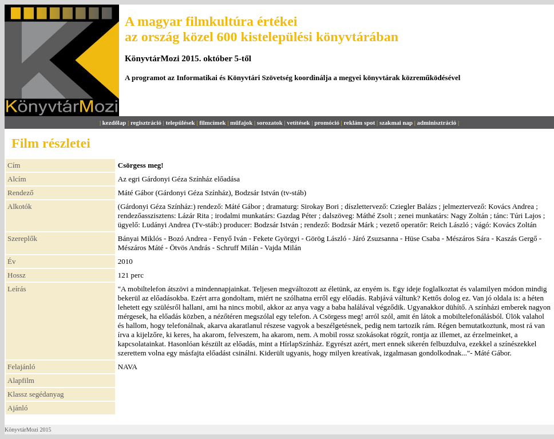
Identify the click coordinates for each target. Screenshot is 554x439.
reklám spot (359, 122)
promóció (326, 122)
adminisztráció (437, 122)
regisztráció (145, 122)
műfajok (241, 122)
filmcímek (212, 122)
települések (180, 122)
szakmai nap (396, 122)
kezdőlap (114, 122)
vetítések (298, 122)
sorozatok (270, 122)
